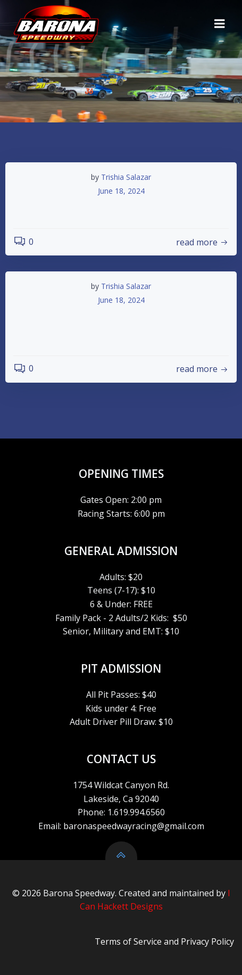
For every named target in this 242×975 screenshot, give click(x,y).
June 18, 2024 (121, 191)
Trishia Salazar (126, 177)
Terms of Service (128, 941)
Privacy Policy (207, 941)
